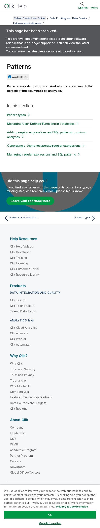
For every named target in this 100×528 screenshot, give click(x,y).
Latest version (72, 51)
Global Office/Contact (25, 472)
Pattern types (16, 115)
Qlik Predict (18, 339)
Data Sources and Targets (28, 403)
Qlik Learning (19, 263)
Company (16, 427)
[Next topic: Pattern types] (74, 218)
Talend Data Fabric (23, 311)
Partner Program (21, 455)
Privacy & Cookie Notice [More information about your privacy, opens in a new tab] (72, 506)
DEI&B (14, 444)
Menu (94, 7)
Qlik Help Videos (21, 246)
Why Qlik (16, 363)
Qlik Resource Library (25, 274)
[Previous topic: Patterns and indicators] (26, 218)
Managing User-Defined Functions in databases (40, 124)
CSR (13, 438)
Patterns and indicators (27, 23)
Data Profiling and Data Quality (68, 18)
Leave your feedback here (30, 201)
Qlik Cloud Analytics (23, 327)
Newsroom (17, 467)
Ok (50, 514)
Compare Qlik (19, 391)
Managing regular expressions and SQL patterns (41, 154)
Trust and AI (18, 380)
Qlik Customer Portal (24, 269)
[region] (50, 506)
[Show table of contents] (8, 18)
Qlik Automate (20, 344)
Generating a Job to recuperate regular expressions (43, 145)
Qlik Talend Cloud (22, 305)
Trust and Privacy (22, 375)
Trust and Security (22, 369)
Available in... (20, 77)
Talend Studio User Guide (29, 18)
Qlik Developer (20, 252)
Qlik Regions (18, 408)
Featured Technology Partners (31, 397)
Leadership (18, 433)
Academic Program (23, 450)
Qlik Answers (19, 333)
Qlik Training (18, 257)
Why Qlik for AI (20, 386)
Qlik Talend (18, 300)
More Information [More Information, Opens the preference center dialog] (50, 523)
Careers (15, 461)
